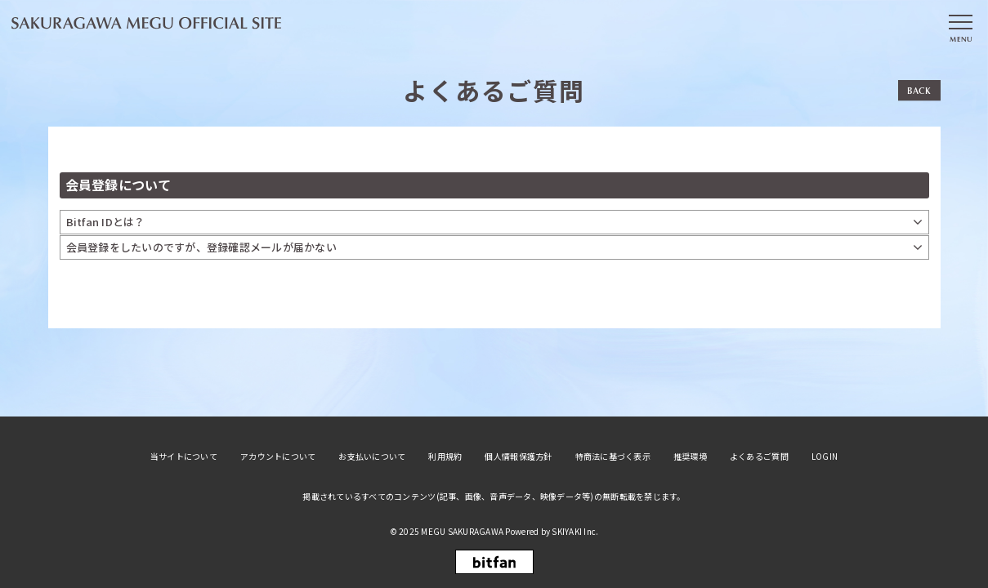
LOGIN (824, 456)
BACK (919, 90)
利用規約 (445, 456)
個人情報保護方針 (518, 456)
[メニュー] (960, 27)
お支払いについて (371, 456)
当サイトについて (183, 456)
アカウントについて (277, 456)
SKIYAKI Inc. (575, 531)
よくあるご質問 (759, 456)
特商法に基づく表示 (612, 456)
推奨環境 (690, 456)
